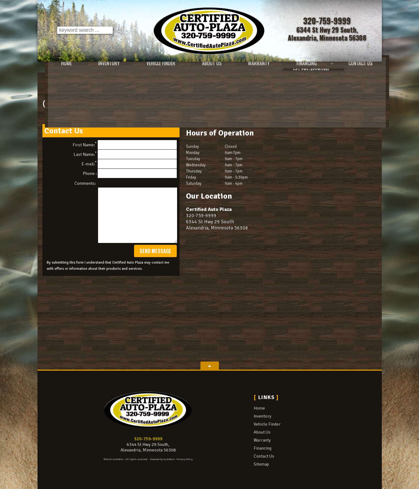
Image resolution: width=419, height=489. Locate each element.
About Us (262, 432)
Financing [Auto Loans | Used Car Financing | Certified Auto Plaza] (301, 67)
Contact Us (264, 456)
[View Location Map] (327, 34)
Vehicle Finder (267, 424)
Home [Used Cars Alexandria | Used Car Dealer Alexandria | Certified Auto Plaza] (56, 67)
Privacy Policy (184, 459)
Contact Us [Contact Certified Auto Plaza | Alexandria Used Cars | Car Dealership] (356, 67)
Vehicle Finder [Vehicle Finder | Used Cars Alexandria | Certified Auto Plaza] (152, 67)
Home (259, 408)
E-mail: (129, 163)
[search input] (84, 30)
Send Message (155, 251)
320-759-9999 (148, 439)
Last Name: (125, 154)
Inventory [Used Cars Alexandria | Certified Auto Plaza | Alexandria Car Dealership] (100, 67)
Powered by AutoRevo (162, 459)
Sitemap (261, 464)
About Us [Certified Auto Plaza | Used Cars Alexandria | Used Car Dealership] (204, 67)
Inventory (262, 416)
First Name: (125, 144)
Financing (262, 448)
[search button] (119, 30)
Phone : (130, 173)
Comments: (85, 183)
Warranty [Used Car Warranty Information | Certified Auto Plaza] (252, 67)
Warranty (262, 440)
